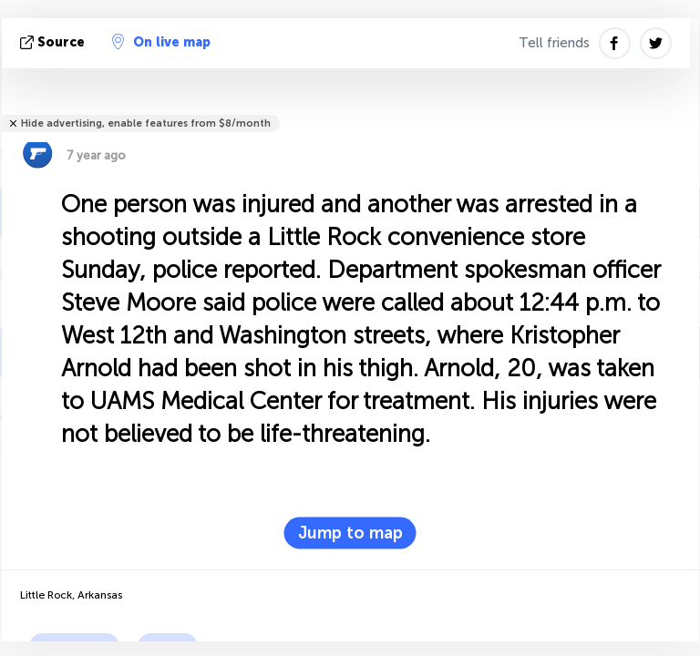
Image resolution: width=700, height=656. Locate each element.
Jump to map (350, 533)
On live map (161, 42)
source (54, 42)
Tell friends (554, 43)
